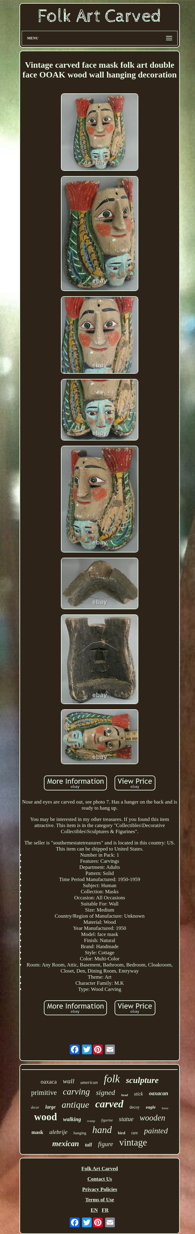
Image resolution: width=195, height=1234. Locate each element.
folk (112, 1079)
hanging (79, 1133)
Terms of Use (99, 1200)
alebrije (58, 1132)
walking (72, 1119)
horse (165, 1108)
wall (68, 1081)
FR (105, 1210)
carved (109, 1104)
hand (102, 1129)
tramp (91, 1121)
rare (134, 1133)
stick (138, 1093)
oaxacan (158, 1093)
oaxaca (49, 1081)
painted (156, 1130)
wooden (152, 1117)
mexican (65, 1143)
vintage (133, 1142)
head (124, 1095)
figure (105, 1144)
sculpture (142, 1080)
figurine (107, 1120)
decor (35, 1107)
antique (75, 1104)
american (89, 1082)
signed (105, 1092)
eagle (150, 1107)
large (50, 1107)
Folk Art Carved (99, 1168)
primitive (44, 1092)
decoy (134, 1107)
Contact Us (99, 1179)
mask (37, 1132)
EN (94, 1210)
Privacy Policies (99, 1189)
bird (121, 1133)
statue (126, 1119)
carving (76, 1091)
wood (45, 1116)
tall (88, 1145)
